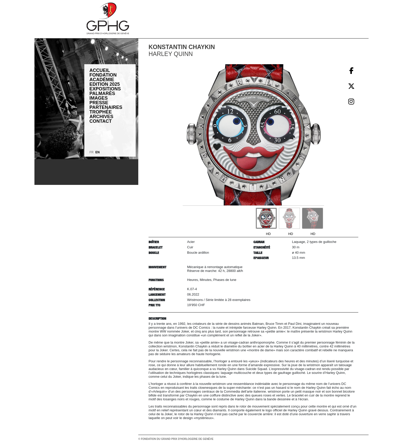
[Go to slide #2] (289, 218)
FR (91, 152)
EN (97, 152)
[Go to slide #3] (312, 218)
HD (268, 234)
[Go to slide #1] (266, 218)
